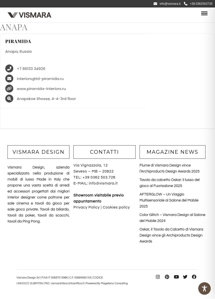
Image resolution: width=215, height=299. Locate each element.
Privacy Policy (86, 207)
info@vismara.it (167, 4)
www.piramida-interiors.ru (41, 89)
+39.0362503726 (198, 4)
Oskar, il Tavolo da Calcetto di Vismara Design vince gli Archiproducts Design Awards (171, 235)
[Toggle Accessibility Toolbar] (204, 288)
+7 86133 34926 (31, 69)
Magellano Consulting (114, 283)
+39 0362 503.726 (99, 177)
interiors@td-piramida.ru (40, 79)
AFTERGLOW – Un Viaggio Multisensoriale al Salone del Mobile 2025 (169, 200)
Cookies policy (116, 207)
